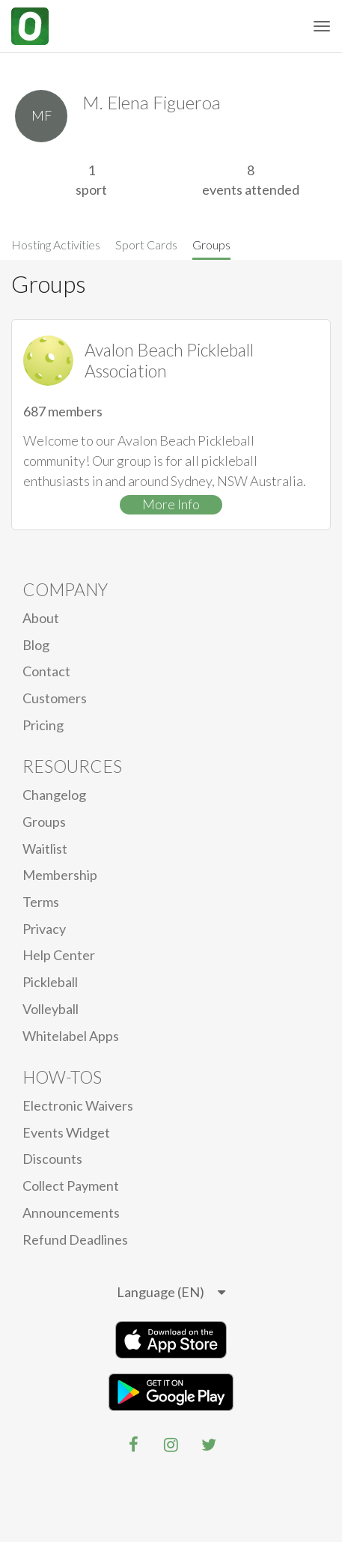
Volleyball (50, 1009)
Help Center (58, 955)
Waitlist (44, 848)
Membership (59, 874)
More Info (171, 504)
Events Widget (66, 1132)
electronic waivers (77, 1105)
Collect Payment (70, 1185)
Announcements (71, 1212)
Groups (211, 244)
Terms (40, 901)
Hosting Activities (55, 244)
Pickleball (50, 982)
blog (35, 645)
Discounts (52, 1158)
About (40, 618)
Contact (46, 671)
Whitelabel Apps (70, 1036)
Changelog (54, 794)
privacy (44, 928)
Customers (54, 698)
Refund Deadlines (75, 1239)
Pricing (43, 725)
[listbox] (171, 1292)
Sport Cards (146, 244)
